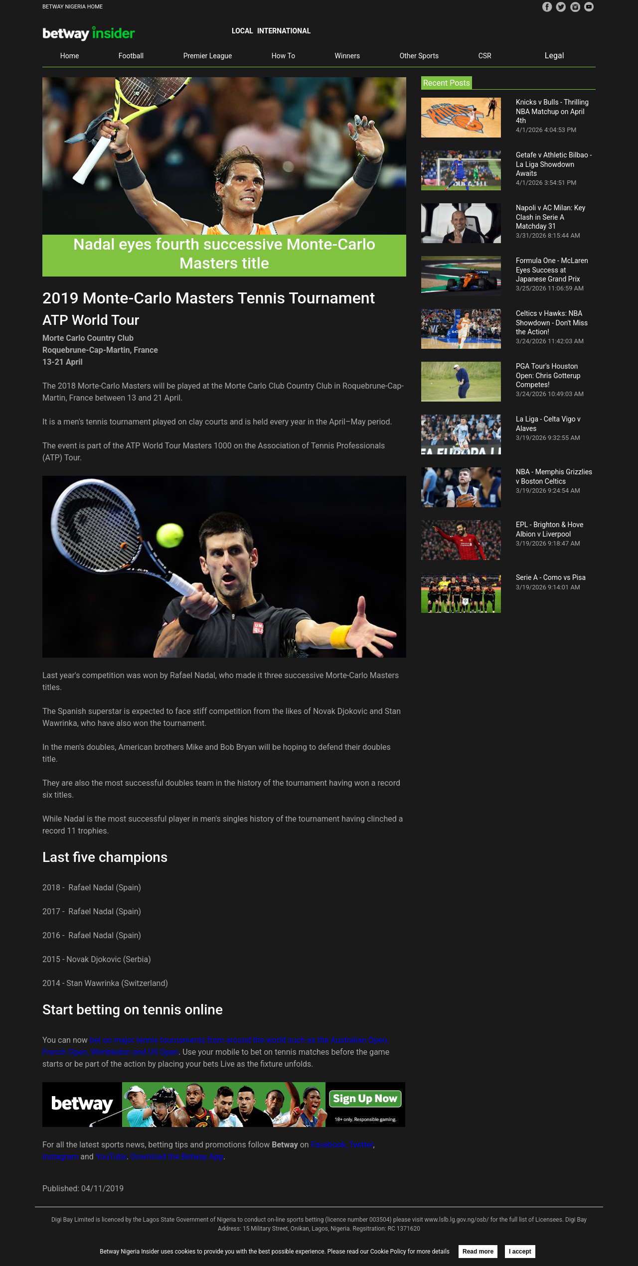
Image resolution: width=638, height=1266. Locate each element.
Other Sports (419, 56)
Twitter (361, 1144)
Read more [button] (478, 1251)
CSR (484, 56)
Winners (347, 56)
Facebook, (329, 1144)
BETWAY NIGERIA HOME (72, 6)
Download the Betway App (177, 1156)
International (284, 31)
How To (283, 56)
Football (131, 56)
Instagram (60, 1156)
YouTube (111, 1156)
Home (69, 56)
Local (242, 31)
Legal (554, 55)
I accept (520, 1251)
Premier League (207, 56)
